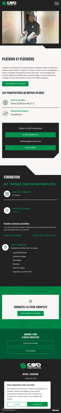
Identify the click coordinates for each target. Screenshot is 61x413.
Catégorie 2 (16, 212)
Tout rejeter (16, 404)
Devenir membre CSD (30, 135)
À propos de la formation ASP (44, 235)
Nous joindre (30, 148)
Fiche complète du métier (15, 84)
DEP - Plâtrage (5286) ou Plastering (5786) (30, 184)
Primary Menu (56, 3)
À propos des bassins (12, 235)
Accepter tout (37, 404)
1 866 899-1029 (30, 379)
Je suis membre (30, 351)
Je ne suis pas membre (30, 343)
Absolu (55, 410)
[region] (27, 395)
